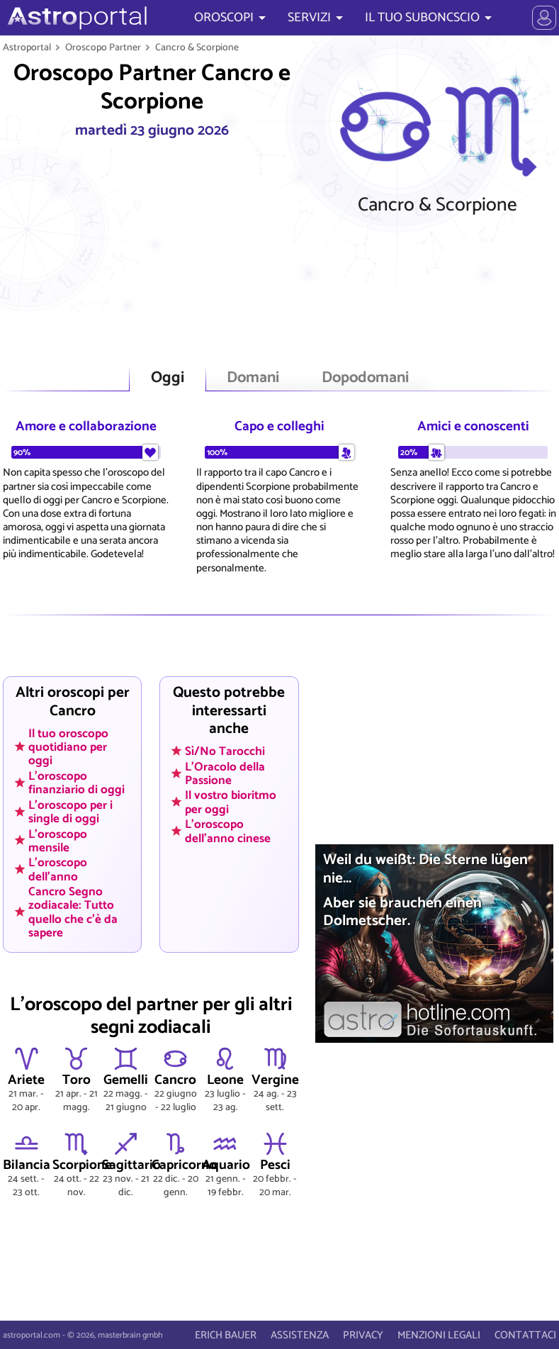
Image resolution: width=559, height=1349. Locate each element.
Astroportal (27, 47)
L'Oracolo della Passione (225, 773)
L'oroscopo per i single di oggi (70, 811)
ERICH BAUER (225, 1335)
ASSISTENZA (300, 1335)
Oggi (167, 378)
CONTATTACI (525, 1335)
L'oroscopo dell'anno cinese (228, 831)
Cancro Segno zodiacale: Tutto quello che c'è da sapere (73, 912)
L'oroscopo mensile (57, 840)
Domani (253, 378)
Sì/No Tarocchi (225, 751)
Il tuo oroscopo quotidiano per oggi (68, 746)
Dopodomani (365, 378)
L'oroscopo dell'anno (57, 869)
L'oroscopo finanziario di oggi (76, 782)
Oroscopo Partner (103, 47)
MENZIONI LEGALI (438, 1335)
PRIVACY (363, 1335)
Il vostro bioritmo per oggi (230, 802)
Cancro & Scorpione (197, 47)
